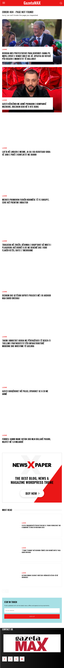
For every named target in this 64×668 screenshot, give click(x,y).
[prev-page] (3, 591)
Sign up (32, 616)
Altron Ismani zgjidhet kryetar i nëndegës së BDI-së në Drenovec (40, 576)
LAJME (4, 49)
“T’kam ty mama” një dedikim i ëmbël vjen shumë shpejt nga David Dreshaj (41, 551)
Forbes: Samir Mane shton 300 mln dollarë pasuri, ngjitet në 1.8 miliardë (26, 440)
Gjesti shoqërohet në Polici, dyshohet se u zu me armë (25, 393)
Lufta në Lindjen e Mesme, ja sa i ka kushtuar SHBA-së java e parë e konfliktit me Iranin (26, 153)
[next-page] (7, 591)
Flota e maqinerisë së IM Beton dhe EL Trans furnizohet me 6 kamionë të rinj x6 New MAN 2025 (41, 526)
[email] (32, 610)
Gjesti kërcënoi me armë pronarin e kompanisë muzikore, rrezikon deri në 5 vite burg (24, 105)
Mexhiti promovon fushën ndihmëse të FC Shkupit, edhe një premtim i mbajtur (25, 201)
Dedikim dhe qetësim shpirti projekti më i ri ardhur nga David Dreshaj (26, 297)
